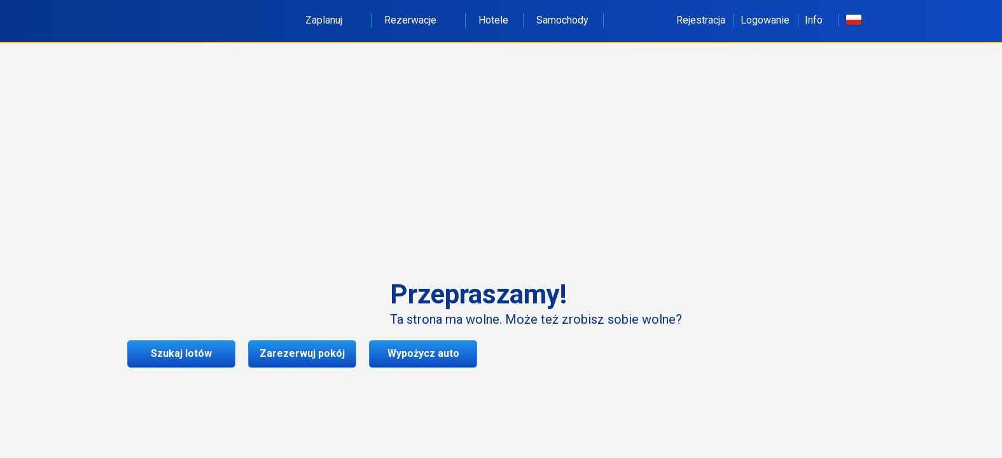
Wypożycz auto (423, 353)
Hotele (493, 20)
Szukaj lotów (181, 353)
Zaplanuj (330, 20)
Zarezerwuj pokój (302, 353)
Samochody (562, 20)
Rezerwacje (417, 20)
